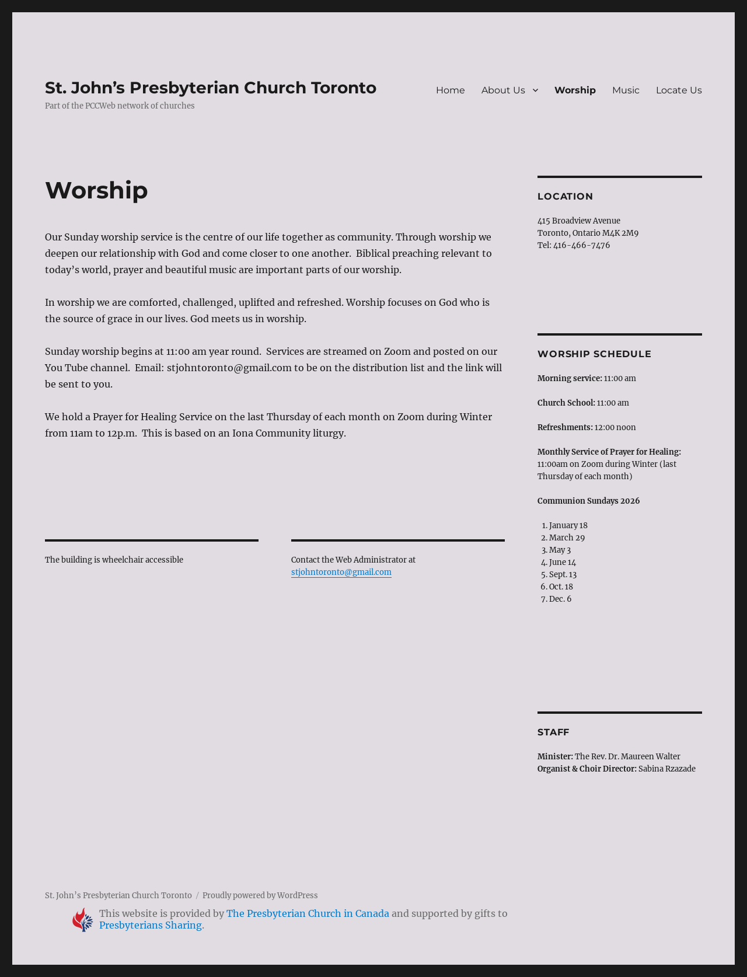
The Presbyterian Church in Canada (307, 913)
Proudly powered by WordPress (260, 896)
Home (450, 90)
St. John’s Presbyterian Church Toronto (210, 87)
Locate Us (679, 90)
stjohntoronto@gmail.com (341, 572)
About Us (503, 90)
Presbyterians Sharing (150, 925)
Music (626, 90)
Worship (575, 90)
